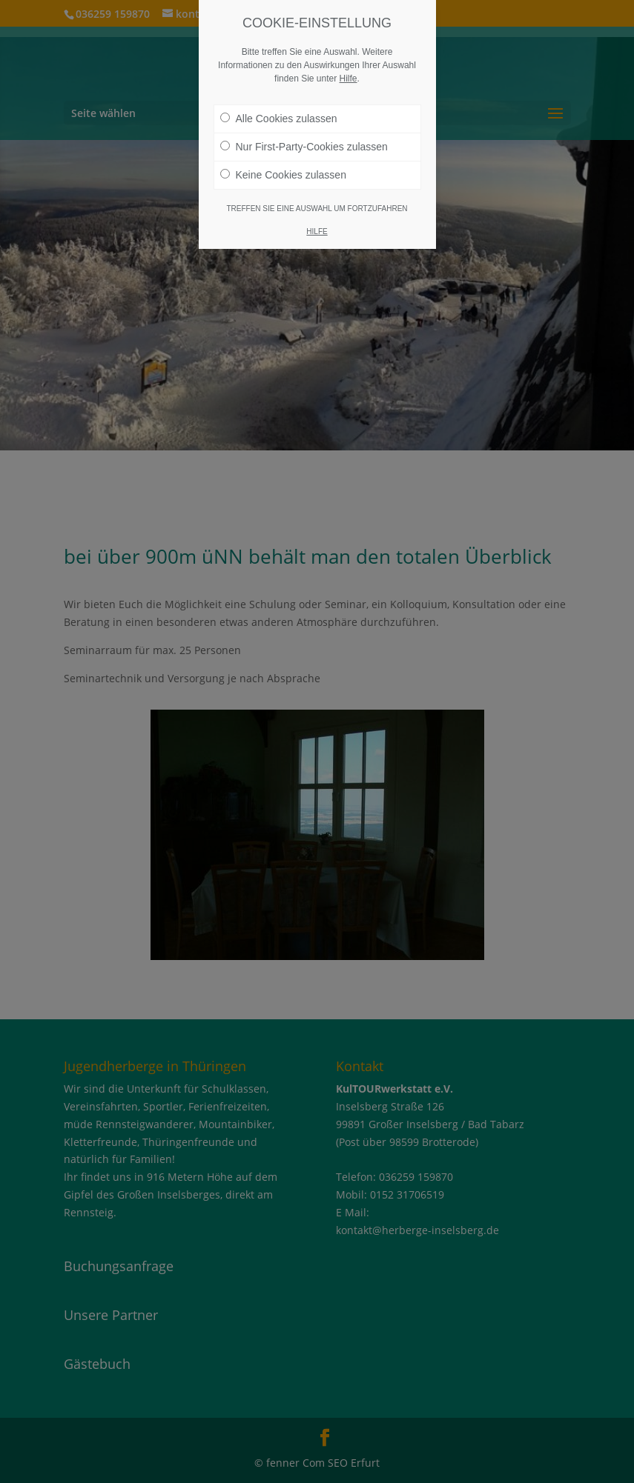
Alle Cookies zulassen (278, 118)
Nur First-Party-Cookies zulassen (304, 147)
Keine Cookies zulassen (283, 175)
